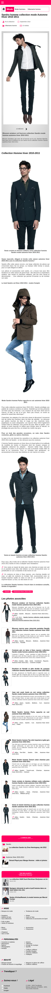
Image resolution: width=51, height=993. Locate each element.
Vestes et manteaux (7, 923)
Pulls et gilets (5, 921)
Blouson (27, 613)
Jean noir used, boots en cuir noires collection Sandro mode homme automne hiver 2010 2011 (30, 693)
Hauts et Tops (30, 917)
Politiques (29, 954)
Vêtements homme (34, 9)
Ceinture (26, 772)
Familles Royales (31, 951)
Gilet (26, 661)
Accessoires (29, 927)
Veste (31, 661)
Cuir (40, 703)
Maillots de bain (6, 917)
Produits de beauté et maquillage (11, 964)
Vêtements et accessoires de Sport (37, 918)
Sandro (7, 591)
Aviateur (14, 615)
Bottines (35, 641)
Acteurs (28, 942)
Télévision (29, 943)
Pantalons (4, 915)
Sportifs (28, 946)
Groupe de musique (32, 945)
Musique (4, 948)
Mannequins (5, 943)
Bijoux (3, 927)
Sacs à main (5, 933)
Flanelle (22, 642)
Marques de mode (7, 911)
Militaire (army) (25, 793)
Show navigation (2, 2)
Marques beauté (6, 963)
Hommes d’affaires (32, 953)
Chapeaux (4, 932)
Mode (10, 9)
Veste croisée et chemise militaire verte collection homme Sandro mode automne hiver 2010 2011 (30, 782)
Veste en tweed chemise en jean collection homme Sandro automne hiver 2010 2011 (30, 805)
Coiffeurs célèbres (31, 949)
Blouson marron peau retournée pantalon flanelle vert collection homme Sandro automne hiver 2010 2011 (30, 630)
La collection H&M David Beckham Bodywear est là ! (29, 879)
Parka (18, 724)
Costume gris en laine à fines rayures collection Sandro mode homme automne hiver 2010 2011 (30, 651)
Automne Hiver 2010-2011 (23, 591)
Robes (28, 915)
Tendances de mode (32, 911)
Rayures (45, 661)
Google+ (6, 990)
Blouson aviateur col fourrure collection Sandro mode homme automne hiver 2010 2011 (30, 604)
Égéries (3, 945)
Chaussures (29, 929)
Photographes (5, 946)
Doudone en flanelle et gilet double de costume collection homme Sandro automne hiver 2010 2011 (30, 669)
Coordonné (38, 661)
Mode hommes (20, 9)
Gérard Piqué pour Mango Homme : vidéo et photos (28, 860)
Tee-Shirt (22, 752)
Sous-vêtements (6, 918)
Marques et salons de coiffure (35, 963)
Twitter (6, 988)
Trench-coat (30, 770)
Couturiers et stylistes (8, 942)
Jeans (21, 703)
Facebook (7, 986)
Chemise (39, 770)
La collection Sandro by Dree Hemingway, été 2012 (27, 847)
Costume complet (35, 662)
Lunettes (4, 929)
